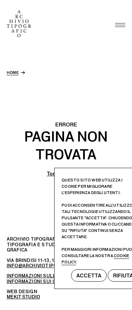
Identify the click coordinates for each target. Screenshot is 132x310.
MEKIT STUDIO (23, 297)
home (13, 72)
